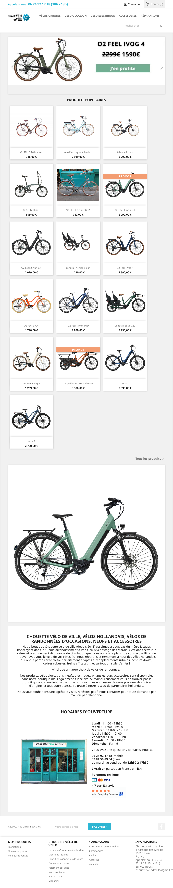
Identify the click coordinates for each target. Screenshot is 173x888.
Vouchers (94, 864)
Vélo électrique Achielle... (78, 152)
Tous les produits (150, 459)
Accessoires (128, 16)
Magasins (53, 880)
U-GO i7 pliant (31, 210)
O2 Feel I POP (31, 325)
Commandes (96, 850)
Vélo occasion (76, 16)
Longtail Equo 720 (125, 325)
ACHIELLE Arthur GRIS (78, 210)
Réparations (150, 16)
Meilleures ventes (18, 855)
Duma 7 (125, 383)
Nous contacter (57, 872)
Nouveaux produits (19, 851)
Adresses (94, 859)
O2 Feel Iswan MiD (78, 325)
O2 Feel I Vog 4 (125, 267)
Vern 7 (31, 441)
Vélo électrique (103, 16)
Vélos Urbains (50, 16)
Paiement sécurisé (58, 867)
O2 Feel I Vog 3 (31, 383)
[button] (20, 65)
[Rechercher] (144, 25)
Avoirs (92, 855)
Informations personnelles (104, 846)
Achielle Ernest (125, 152)
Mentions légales (58, 854)
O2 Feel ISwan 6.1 (125, 210)
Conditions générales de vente (65, 859)
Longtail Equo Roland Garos (78, 383)
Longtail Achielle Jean (78, 267)
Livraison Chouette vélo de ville (66, 850)
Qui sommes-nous (58, 863)
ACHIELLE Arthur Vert (31, 152)
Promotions (14, 846)
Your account (100, 841)
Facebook (161, 826)
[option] (86, 65)
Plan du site (55, 876)
